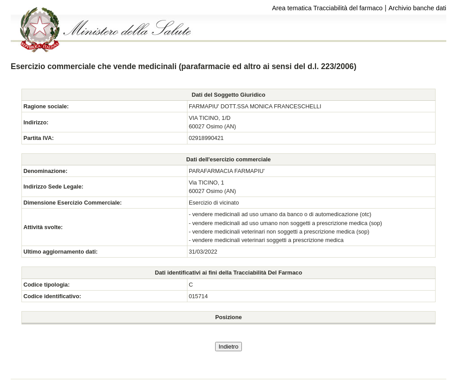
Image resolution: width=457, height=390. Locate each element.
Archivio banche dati (417, 8)
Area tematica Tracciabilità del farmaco (327, 8)
